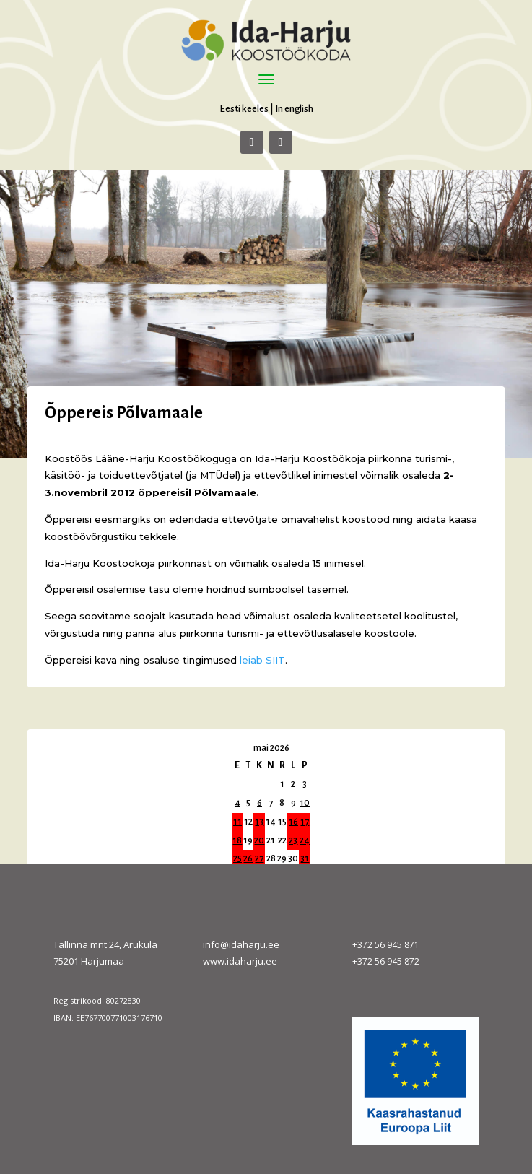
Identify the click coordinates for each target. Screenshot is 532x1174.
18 (237, 840)
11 (237, 822)
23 (293, 840)
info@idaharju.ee (241, 944)
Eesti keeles (244, 108)
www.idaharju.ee (240, 961)
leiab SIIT (262, 660)
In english (294, 108)
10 (305, 803)
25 (237, 858)
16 (293, 822)
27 (259, 858)
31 (304, 858)
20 (259, 840)
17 (304, 822)
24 (305, 840)
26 (248, 858)
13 (259, 822)
